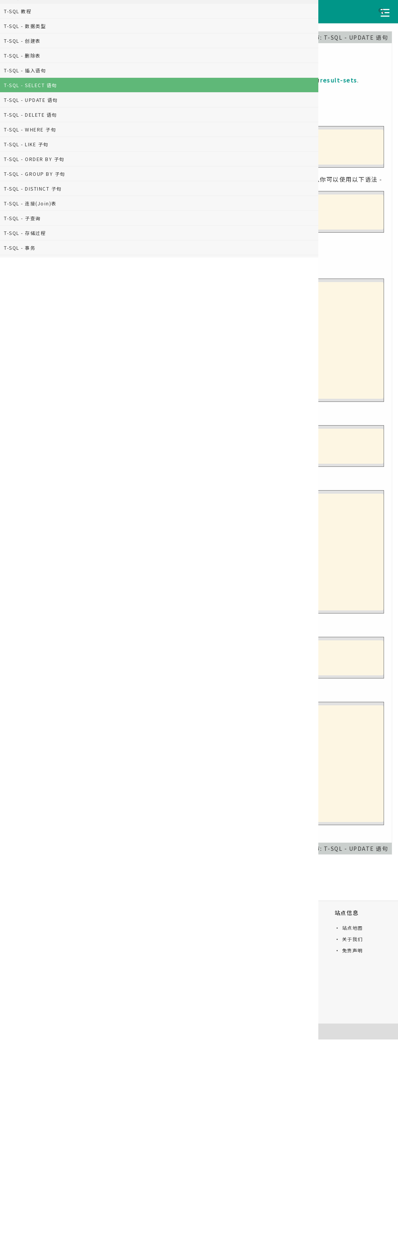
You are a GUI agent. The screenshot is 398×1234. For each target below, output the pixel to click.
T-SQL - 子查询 (22, 218)
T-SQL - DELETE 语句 (30, 114)
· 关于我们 (349, 939)
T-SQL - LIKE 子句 (26, 144)
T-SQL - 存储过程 (25, 233)
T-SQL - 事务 (19, 247)
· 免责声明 (349, 950)
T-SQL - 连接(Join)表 (30, 203)
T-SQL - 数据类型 (25, 26)
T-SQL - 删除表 (22, 55)
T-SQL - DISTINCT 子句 (33, 188)
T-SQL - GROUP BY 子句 (34, 173)
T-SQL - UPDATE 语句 (31, 99)
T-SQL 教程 (17, 11)
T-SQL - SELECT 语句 (30, 85)
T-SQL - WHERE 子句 (30, 129)
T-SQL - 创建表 (22, 40)
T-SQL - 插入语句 (25, 70)
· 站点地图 (349, 927)
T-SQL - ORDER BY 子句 (34, 159)
